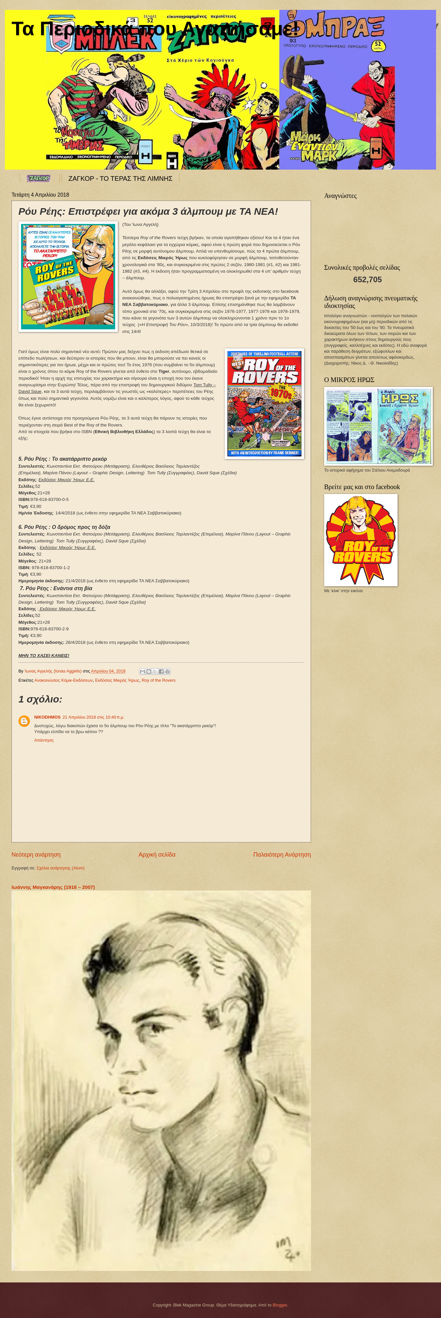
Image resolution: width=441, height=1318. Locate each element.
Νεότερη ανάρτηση (36, 854)
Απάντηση (44, 740)
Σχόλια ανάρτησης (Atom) (61, 867)
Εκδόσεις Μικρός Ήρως (117, 680)
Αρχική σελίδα (157, 854)
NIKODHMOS (47, 717)
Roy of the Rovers (158, 680)
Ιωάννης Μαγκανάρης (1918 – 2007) (53, 887)
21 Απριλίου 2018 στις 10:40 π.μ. (93, 717)
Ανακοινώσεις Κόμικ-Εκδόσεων (64, 680)
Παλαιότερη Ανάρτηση (282, 854)
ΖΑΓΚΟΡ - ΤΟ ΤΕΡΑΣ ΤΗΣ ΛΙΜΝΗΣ (120, 178)
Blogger (280, 1305)
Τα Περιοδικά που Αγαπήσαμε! (155, 28)
